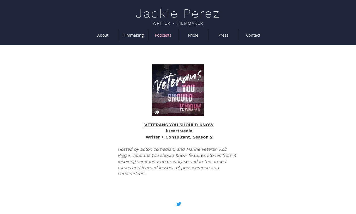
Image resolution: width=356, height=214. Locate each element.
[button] (133, 35)
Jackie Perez (178, 13)
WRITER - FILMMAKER (178, 23)
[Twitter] (179, 204)
